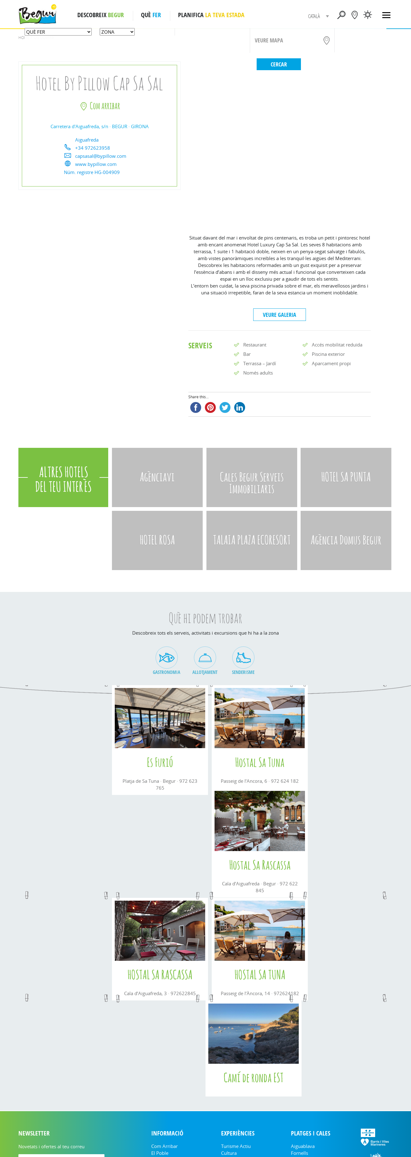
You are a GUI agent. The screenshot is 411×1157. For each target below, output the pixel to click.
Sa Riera (299, 1066)
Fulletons (161, 1059)
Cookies (304, 1141)
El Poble (159, 1039)
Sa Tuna (299, 1052)
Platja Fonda (304, 1046)
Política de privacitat (332, 1141)
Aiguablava (303, 1032)
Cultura (229, 1039)
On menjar (232, 1046)
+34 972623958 (92, 148)
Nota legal (284, 1141)
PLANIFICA (211, 15)
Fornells (299, 1039)
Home (23, 37)
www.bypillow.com (96, 164)
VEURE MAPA (269, 40)
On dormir (232, 1052)
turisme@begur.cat (254, 1141)
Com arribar (164, 1032)
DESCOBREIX (100, 15)
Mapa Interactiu (308, 1087)
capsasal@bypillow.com (100, 156)
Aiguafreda (302, 1059)
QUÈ (151, 15)
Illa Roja (299, 1073)
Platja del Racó (307, 1080)
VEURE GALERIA (279, 314)
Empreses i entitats (171, 1046)
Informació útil (167, 1052)
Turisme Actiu (236, 1032)
